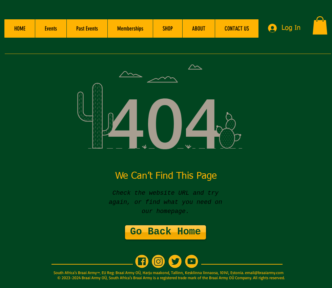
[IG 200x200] (158, 261)
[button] (50, 28)
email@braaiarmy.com (264, 272)
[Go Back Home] (165, 232)
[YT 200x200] (191, 261)
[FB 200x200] (141, 261)
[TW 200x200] (175, 261)
